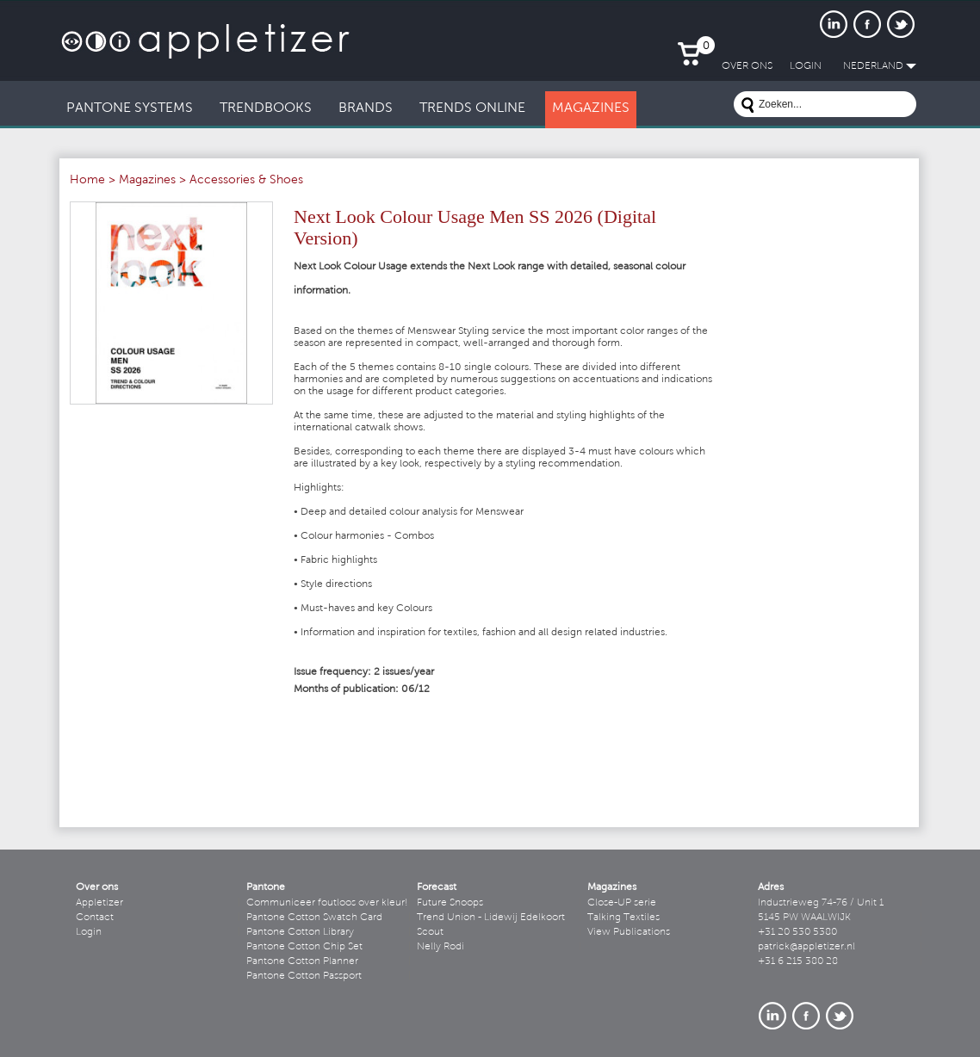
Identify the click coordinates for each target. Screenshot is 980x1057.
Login (89, 932)
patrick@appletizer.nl (806, 947)
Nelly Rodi (440, 947)
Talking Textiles (623, 917)
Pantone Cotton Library (300, 932)
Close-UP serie (621, 903)
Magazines (147, 181)
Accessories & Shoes (246, 181)
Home (87, 181)
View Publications (628, 932)
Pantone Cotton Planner (302, 961)
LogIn (806, 66)
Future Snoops (450, 903)
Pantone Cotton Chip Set (304, 947)
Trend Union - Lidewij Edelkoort (491, 917)
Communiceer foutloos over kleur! (327, 903)
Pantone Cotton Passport (304, 976)
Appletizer (99, 903)
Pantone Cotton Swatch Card (314, 917)
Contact (95, 917)
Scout (430, 932)
